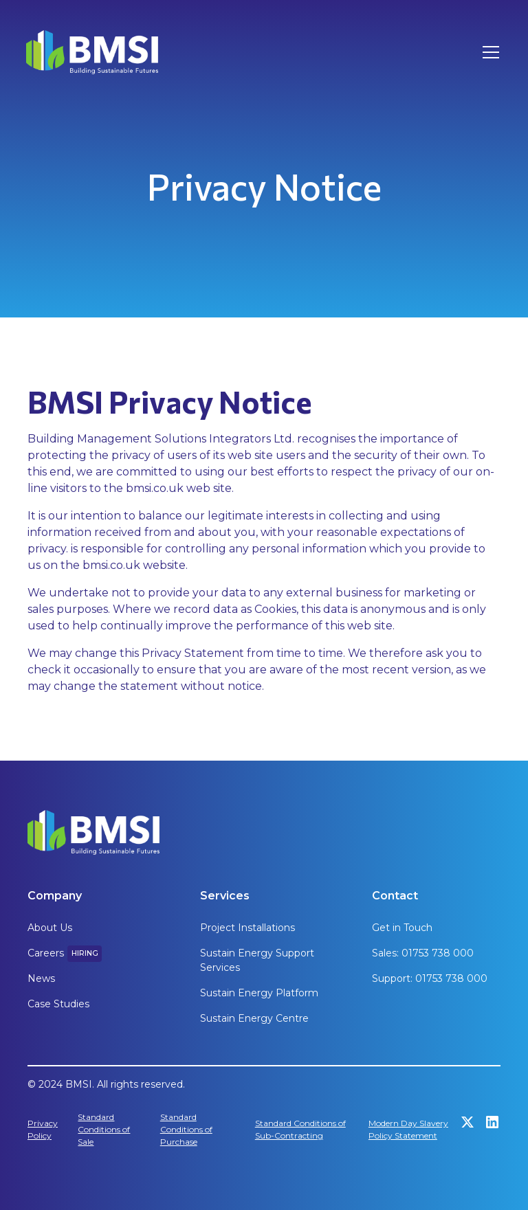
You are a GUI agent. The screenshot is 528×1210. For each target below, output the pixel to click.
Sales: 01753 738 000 (423, 953)
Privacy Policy (43, 1129)
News (41, 978)
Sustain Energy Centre (254, 1018)
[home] (92, 52)
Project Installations (247, 927)
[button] (488, 52)
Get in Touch (402, 927)
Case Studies (58, 1004)
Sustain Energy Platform (259, 993)
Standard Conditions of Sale (104, 1129)
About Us (50, 927)
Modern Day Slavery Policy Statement (408, 1129)
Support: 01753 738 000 (429, 978)
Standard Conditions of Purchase (186, 1129)
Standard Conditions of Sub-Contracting (300, 1129)
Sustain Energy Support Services (257, 960)
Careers (46, 953)
